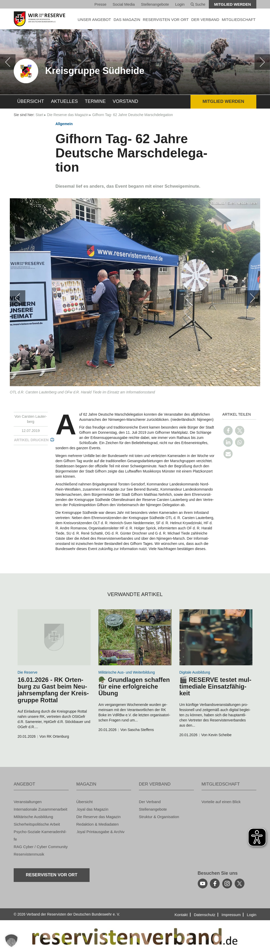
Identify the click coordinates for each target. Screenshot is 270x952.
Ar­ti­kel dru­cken (31, 440)
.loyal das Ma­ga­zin (92, 809)
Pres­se (100, 4)
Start (39, 115)
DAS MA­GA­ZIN (127, 19)
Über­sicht (30, 101)
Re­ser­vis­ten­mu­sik (29, 854)
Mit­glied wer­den (232, 4)
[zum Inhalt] (54, 637)
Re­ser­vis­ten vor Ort (166, 19)
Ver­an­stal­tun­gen (28, 801)
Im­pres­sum (231, 914)
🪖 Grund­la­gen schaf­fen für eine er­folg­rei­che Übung (134, 686)
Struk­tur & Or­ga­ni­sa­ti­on (159, 816)
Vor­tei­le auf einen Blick (221, 801)
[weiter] (262, 62)
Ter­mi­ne (95, 101)
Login (180, 4)
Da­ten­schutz (204, 914)
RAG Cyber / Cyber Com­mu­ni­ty (41, 846)
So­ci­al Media (124, 4)
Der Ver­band (150, 801)
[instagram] (227, 883)
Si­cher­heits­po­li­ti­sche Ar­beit (37, 824)
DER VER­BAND (205, 19)
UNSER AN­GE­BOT (94, 19)
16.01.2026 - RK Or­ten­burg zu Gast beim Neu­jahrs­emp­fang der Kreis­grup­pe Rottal (53, 690)
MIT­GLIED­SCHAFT (239, 19)
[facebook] (215, 883)
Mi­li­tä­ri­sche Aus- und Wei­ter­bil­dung (126, 672)
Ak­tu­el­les (64, 101)
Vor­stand (125, 101)
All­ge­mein (64, 124)
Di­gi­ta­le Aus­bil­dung (194, 672)
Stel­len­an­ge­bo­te (155, 4)
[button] (228, 430)
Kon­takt (181, 914)
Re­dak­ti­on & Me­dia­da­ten (97, 824)
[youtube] (203, 883)
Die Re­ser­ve (27, 672)
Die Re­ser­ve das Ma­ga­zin (67, 115)
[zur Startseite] (41, 19)
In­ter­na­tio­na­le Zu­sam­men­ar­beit (40, 809)
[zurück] (7, 62)
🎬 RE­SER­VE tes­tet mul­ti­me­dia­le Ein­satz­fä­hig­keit (215, 686)
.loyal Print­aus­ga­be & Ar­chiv (100, 831)
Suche (197, 4)
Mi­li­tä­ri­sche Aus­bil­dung (33, 816)
